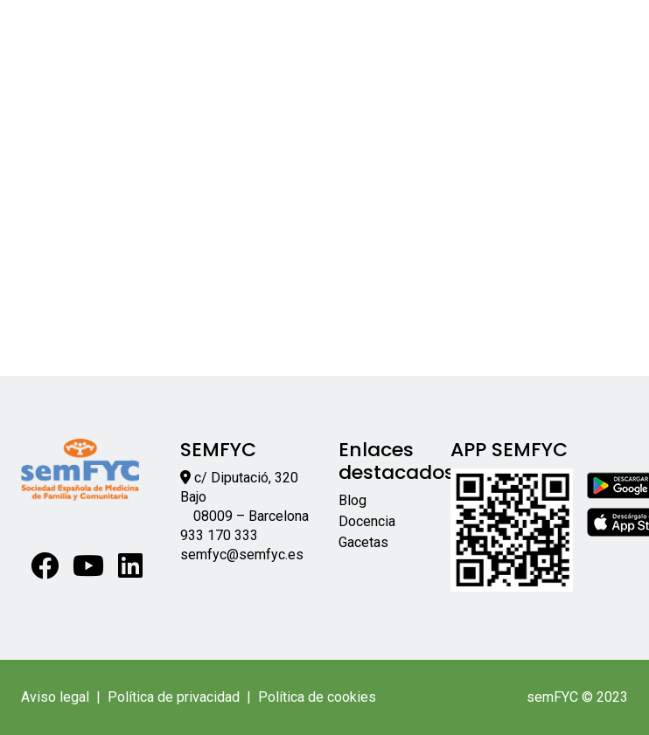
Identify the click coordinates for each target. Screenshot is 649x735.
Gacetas (363, 542)
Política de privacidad (174, 697)
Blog (352, 500)
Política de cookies (317, 697)
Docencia (366, 521)
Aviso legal (55, 697)
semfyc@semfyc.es (242, 554)
